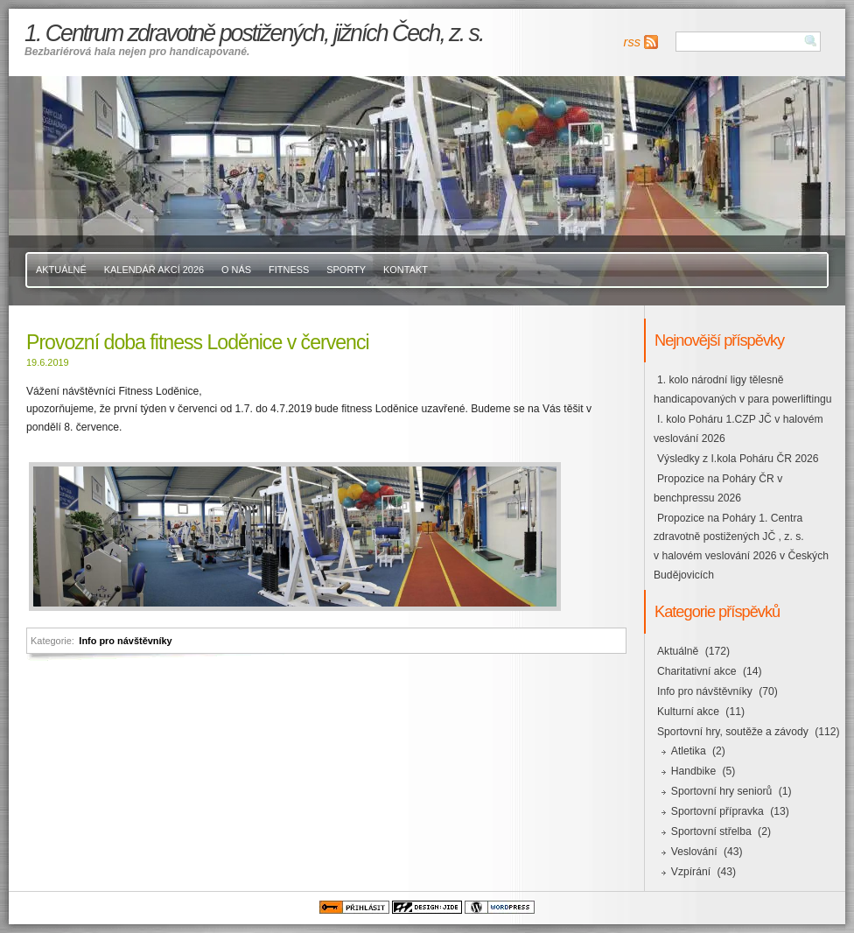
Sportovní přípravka (717, 811)
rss (632, 42)
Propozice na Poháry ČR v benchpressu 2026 (718, 488)
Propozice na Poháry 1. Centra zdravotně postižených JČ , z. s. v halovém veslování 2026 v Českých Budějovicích (741, 547)
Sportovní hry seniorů (722, 791)
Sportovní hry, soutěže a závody (732, 732)
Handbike (693, 771)
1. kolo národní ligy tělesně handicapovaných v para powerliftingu (742, 389)
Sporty (346, 269)
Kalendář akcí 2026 (154, 269)
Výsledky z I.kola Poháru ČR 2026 (737, 458)
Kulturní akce (688, 711)
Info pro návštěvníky (125, 640)
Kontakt (405, 269)
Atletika (688, 751)
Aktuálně (61, 269)
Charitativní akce (697, 671)
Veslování (694, 851)
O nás (236, 269)
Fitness (289, 269)
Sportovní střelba (711, 831)
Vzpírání (690, 872)
